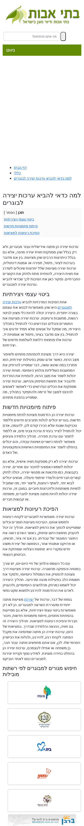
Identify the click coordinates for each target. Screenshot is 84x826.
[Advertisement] (42, 111)
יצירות (29, 599)
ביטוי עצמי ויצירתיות (19, 219)
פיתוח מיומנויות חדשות (21, 225)
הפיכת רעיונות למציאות (21, 232)
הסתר (10, 212)
